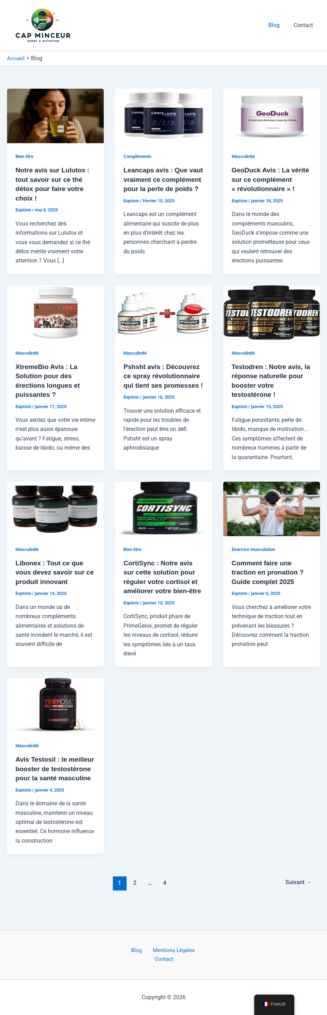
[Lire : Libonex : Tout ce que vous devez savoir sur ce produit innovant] (55, 516)
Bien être (25, 156)
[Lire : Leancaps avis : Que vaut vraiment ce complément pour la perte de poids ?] (163, 115)
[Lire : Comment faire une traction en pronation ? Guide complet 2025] (271, 516)
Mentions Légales (159, 959)
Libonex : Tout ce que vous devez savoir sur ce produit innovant (52, 580)
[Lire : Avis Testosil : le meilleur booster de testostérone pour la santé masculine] (55, 721)
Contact (304, 25)
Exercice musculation (256, 557)
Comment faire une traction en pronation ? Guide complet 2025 (270, 580)
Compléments (139, 156)
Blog (278, 25)
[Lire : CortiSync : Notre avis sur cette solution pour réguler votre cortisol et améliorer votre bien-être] (163, 516)
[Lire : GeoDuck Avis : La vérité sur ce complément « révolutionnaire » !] (271, 115)
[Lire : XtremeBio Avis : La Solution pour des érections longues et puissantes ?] (55, 320)
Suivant (297, 907)
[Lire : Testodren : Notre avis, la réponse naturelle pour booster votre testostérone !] (271, 320)
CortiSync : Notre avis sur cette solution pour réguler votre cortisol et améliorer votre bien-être (162, 589)
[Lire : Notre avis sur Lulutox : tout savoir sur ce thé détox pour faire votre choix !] (55, 115)
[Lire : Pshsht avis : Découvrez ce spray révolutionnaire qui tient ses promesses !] (163, 320)
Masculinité (245, 156)
